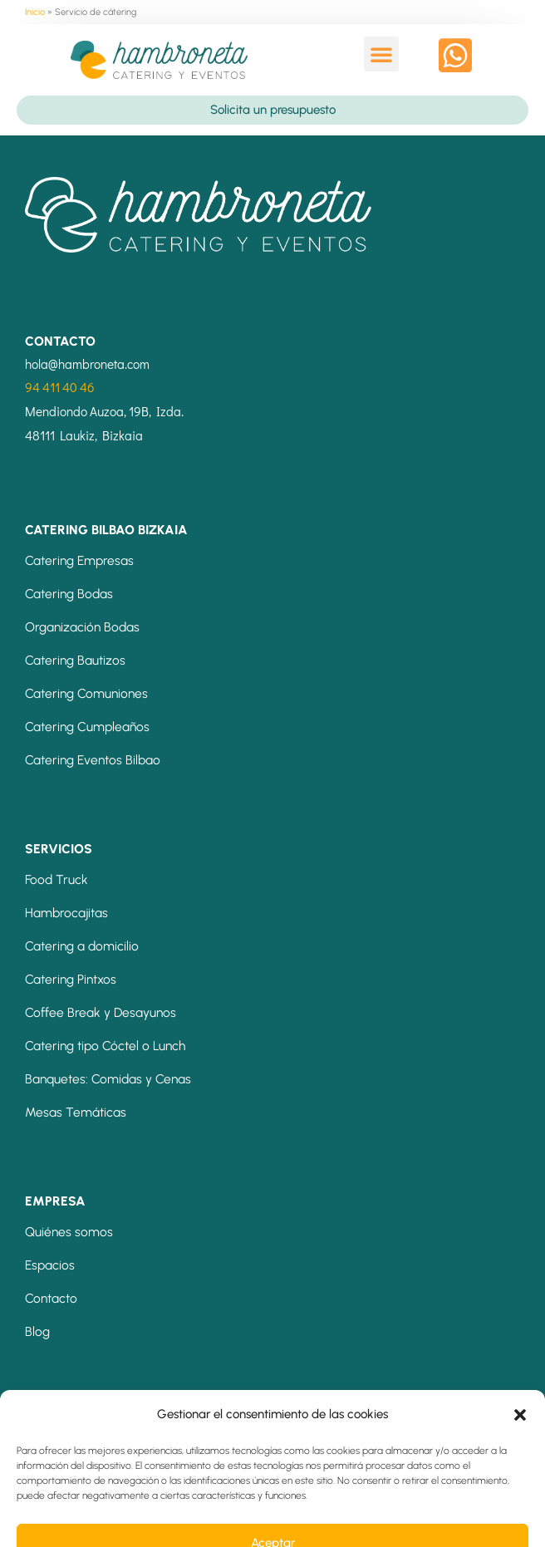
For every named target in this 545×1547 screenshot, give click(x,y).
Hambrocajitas (66, 913)
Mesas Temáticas (75, 1112)
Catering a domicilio (82, 946)
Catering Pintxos (70, 979)
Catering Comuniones (86, 693)
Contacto (51, 1298)
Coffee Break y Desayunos (100, 1012)
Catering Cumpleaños (87, 726)
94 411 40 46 (60, 387)
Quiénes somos (69, 1232)
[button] (381, 54)
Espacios (50, 1265)
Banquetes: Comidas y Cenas (108, 1079)
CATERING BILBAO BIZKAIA (106, 530)
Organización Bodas (82, 627)
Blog (37, 1331)
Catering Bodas (69, 594)
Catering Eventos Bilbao (92, 760)
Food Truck (56, 879)
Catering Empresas (79, 560)
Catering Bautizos (75, 660)
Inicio (35, 12)
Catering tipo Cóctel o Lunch (105, 1045)
